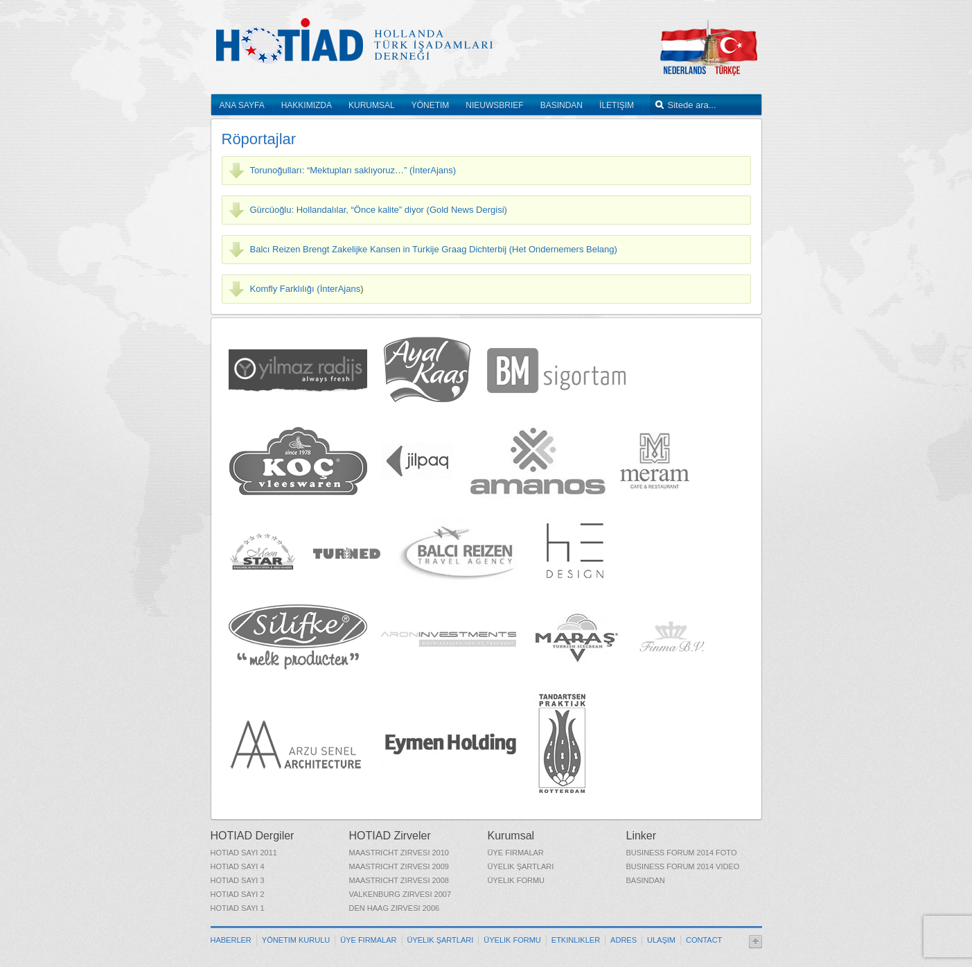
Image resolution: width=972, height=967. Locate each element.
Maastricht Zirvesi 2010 (399, 852)
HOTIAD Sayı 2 (238, 894)
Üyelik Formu (516, 880)
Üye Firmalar (516, 852)
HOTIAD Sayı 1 (238, 908)
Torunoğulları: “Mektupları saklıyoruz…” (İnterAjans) (353, 170)
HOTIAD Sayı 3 (238, 880)
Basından (645, 880)
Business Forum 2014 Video (683, 866)
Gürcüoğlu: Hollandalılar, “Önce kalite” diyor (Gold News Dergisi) (378, 209)
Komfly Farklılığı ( (285, 289)
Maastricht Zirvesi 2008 (399, 880)
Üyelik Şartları (521, 866)
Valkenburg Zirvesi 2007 (400, 894)
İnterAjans (340, 289)
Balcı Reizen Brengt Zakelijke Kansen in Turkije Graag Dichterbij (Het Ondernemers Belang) (433, 249)
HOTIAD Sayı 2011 (244, 852)
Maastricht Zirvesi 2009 (399, 866)
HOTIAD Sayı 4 (238, 866)
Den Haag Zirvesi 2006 (394, 908)
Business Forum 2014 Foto (681, 852)
